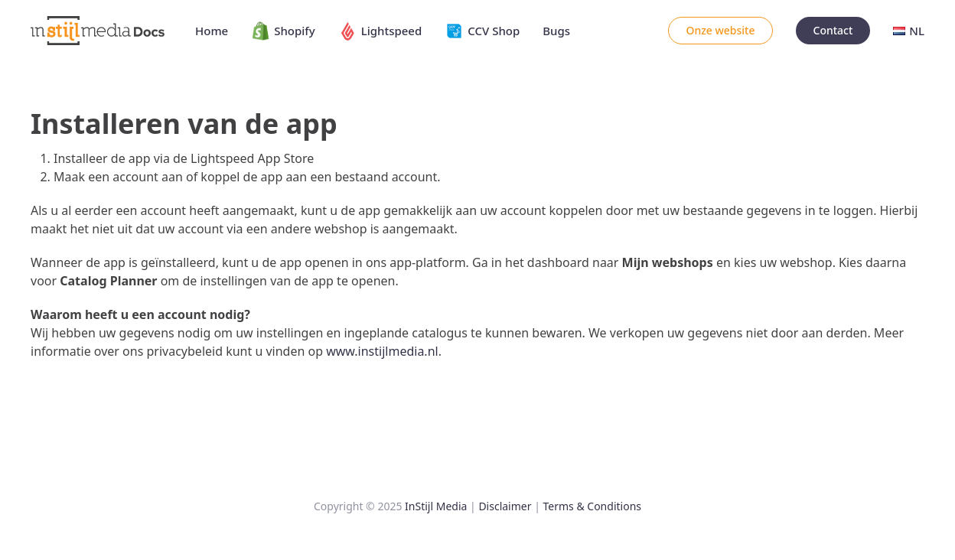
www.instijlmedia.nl (382, 351)
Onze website (720, 30)
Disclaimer (504, 506)
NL (908, 30)
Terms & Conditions (592, 506)
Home (211, 30)
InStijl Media (436, 506)
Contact (833, 30)
